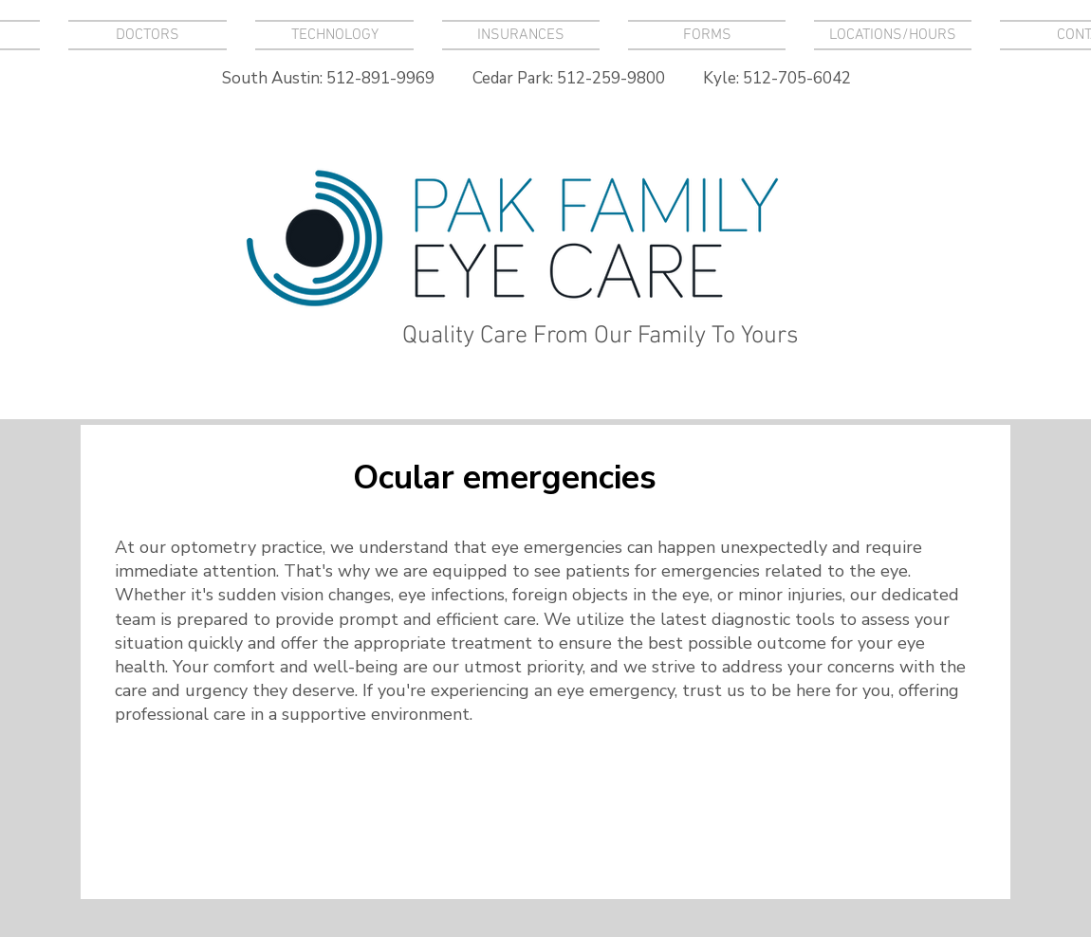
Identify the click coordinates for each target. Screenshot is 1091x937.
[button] (334, 35)
